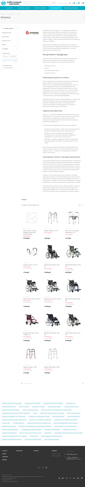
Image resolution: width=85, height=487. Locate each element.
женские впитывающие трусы (33, 439)
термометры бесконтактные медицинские (38, 423)
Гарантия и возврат (56, 455)
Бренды (4, 459)
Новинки (5, 456)
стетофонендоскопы (18, 423)
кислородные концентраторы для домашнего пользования (35, 426)
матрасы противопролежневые (10, 410)
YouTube (38, 467)
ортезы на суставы (24, 406)
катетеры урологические (9, 406)
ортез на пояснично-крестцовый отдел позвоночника (56, 410)
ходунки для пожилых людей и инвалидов (52, 413)
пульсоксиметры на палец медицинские (66, 426)
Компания (19, 450)
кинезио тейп (6, 423)
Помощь (54, 450)
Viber (42, 467)
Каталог (4, 450)
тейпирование (34, 436)
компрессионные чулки (69, 429)
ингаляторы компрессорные (52, 429)
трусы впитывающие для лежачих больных (66, 423)
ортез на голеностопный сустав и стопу (30, 433)
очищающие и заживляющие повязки (38, 416)
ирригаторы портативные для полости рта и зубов (68, 433)
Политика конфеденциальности (9, 478)
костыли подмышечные (73, 413)
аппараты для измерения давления (12, 439)
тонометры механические (71, 406)
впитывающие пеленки (54, 406)
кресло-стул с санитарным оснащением (40, 419)
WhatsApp (46, 467)
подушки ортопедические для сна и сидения (14, 436)
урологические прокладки (52, 439)
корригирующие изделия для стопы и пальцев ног (16, 413)
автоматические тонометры (32, 403)
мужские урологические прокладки (12, 403)
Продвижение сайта (6, 479)
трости (35, 413)
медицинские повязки (38, 406)
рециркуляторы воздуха (8, 426)
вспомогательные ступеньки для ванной (65, 419)
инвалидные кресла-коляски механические (14, 419)
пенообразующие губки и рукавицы (31, 429)
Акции (4, 453)
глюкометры (48, 433)
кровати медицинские (73, 416)
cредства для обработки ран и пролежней (13, 416)
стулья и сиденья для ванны (30, 410)
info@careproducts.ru (72, 454)
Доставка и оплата (56, 453)
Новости (36, 450)
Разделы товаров (8, 28)
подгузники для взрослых (9, 433)
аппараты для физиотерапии (10, 429)
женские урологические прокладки (53, 403)
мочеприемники (70, 403)
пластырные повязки (58, 416)
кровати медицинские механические (51, 436)
